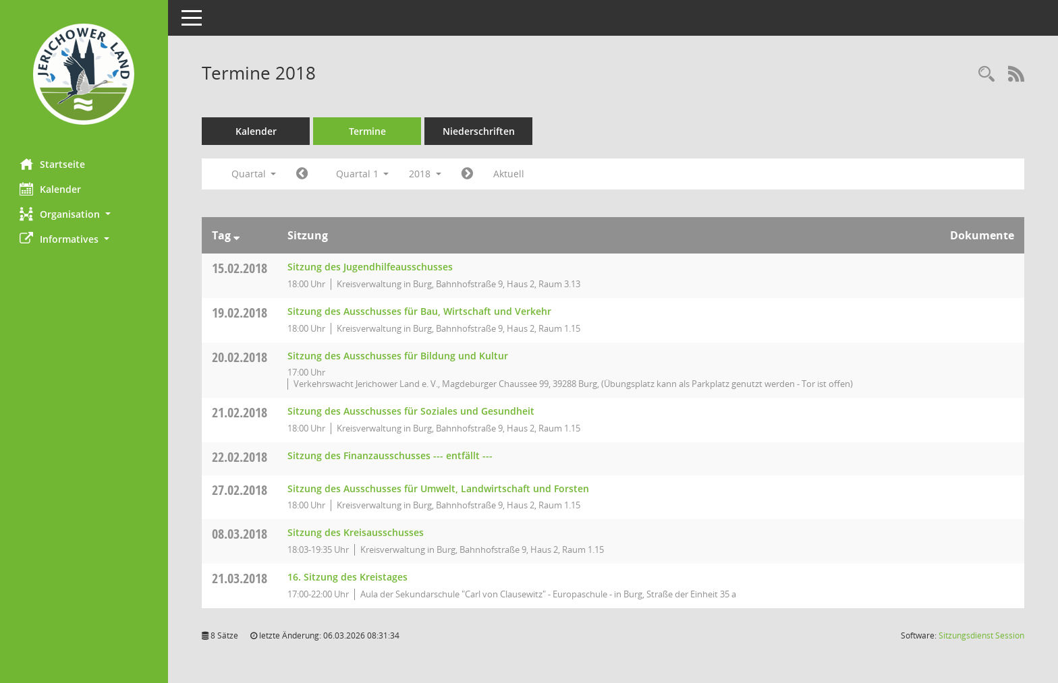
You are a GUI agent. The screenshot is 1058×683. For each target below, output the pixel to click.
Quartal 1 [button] (362, 173)
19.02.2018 (240, 312)
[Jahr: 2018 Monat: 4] (468, 174)
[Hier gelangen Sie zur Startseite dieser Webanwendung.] (84, 74)
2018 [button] (426, 173)
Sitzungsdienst (981, 635)
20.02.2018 (240, 357)
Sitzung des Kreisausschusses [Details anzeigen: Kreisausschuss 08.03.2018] (356, 532)
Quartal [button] (254, 173)
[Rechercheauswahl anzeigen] (986, 74)
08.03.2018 (240, 534)
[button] (84, 214)
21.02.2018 (240, 412)
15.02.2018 (240, 268)
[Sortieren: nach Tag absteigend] (237, 235)
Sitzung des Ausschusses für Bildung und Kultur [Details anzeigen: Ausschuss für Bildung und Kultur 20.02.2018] (398, 355)
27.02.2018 (240, 490)
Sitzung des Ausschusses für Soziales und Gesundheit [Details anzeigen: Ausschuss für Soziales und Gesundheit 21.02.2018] (411, 411)
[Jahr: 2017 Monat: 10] (302, 174)
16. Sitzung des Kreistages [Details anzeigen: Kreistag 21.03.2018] (348, 576)
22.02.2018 (240, 457)
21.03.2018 (240, 578)
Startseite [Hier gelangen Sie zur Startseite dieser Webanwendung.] (53, 164)
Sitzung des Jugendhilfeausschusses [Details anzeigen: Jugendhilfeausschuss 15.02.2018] (370, 266)
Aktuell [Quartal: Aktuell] (509, 173)
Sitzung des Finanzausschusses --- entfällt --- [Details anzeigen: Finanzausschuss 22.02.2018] (390, 455)
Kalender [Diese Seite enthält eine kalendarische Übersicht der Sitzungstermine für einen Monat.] (51, 189)
